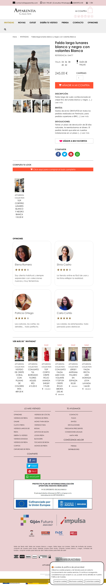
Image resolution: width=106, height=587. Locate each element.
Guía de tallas (83, 62)
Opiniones (93, 22)
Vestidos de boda (21, 439)
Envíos (73, 421)
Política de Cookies (58, 577)
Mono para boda (41, 421)
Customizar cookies (92, 581)
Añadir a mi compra (74, 85)
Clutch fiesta (19, 425)
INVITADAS (9, 22)
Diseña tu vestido (49, 22)
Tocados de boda (41, 442)
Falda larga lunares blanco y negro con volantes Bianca (53, 37)
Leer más (59, 102)
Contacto (78, 22)
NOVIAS (21, 22)
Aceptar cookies (60, 581)
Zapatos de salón (41, 432)
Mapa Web (74, 435)
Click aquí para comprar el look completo (53, 169)
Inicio (15, 37)
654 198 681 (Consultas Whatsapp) (55, 3)
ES (87, 3)
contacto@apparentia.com (25, 3)
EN (92, 3)
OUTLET (33, 22)
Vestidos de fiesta (41, 418)
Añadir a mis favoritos (75, 141)
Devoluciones (74, 425)
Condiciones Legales (73, 432)
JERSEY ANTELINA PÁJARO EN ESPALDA (73, 375)
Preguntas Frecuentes (74, 428)
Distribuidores (73, 449)
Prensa (65, 22)
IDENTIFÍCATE (77, 3)
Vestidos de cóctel (42, 414)
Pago (73, 418)
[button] (84, 11)
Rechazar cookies (75, 581)
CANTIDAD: (81, 73)
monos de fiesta (40, 446)
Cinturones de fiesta (22, 449)
